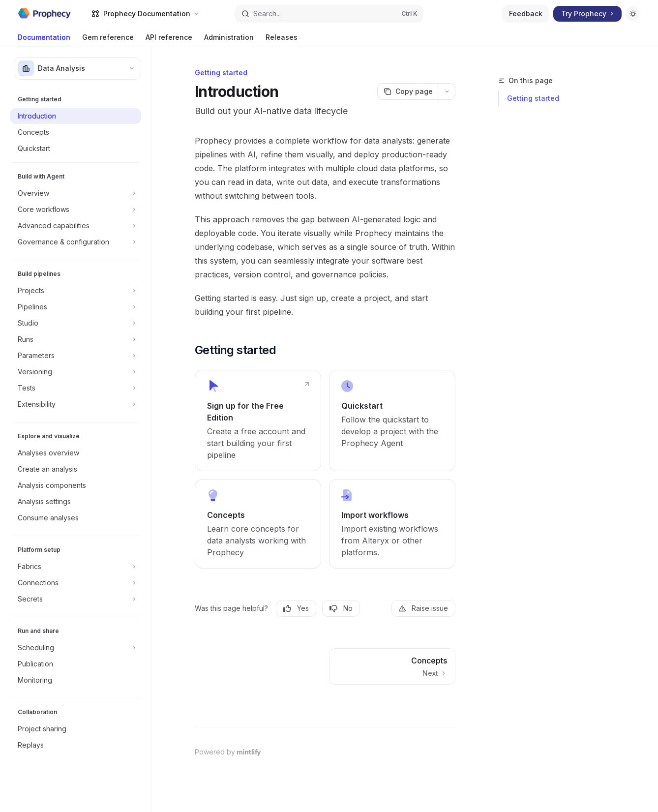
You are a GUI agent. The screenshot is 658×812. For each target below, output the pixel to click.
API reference (169, 40)
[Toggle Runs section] (75, 339)
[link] (258, 420)
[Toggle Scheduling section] (75, 648)
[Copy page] (408, 91)
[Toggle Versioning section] (75, 372)
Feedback (525, 13)
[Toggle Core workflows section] (75, 209)
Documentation (44, 40)
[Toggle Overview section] (75, 193)
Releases (282, 40)
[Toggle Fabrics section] (75, 566)
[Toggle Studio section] (75, 323)
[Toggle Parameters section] (75, 355)
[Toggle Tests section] (75, 388)
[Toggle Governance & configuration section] (75, 242)
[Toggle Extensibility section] (75, 404)
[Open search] (329, 14)
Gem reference (108, 40)
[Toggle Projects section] (75, 291)
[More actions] (447, 91)
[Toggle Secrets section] (75, 599)
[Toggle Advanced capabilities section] (75, 226)
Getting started (533, 98)
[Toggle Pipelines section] (75, 307)
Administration (229, 40)
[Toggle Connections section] (75, 583)
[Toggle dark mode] (633, 13)
